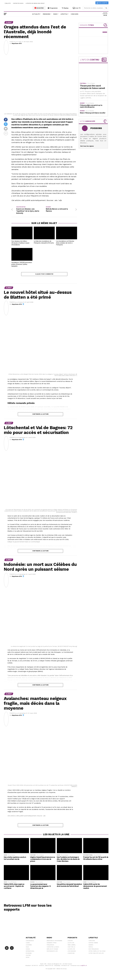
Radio (55, 14)
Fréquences (50, 945)
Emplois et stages (52, 950)
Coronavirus (30, 941)
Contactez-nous (18, 3)
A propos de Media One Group (35, 3)
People (91, 948)
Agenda (91, 945)
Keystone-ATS (17, 43)
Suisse (28, 950)
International (30, 952)
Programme (53, 8)
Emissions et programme (54, 941)
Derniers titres (51, 943)
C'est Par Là (71, 948)
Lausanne (29, 945)
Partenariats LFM (52, 952)
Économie (29, 954)
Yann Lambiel (72, 945)
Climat (28, 943)
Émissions (46, 14)
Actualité (36, 14)
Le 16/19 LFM (71, 950)
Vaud (27, 948)
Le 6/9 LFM (71, 943)
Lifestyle (64, 14)
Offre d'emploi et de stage (97, 952)
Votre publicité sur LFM (96, 954)
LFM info (70, 941)
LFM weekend (72, 952)
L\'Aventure (71, 954)
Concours (74, 14)
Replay (65, 8)
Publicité (8, 3)
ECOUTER (39, 8)
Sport (27, 958)
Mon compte (102, 3)
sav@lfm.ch (83, 966)
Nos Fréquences (94, 950)
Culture (28, 956)
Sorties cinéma (93, 943)
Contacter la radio (53, 948)
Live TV (77, 8)
